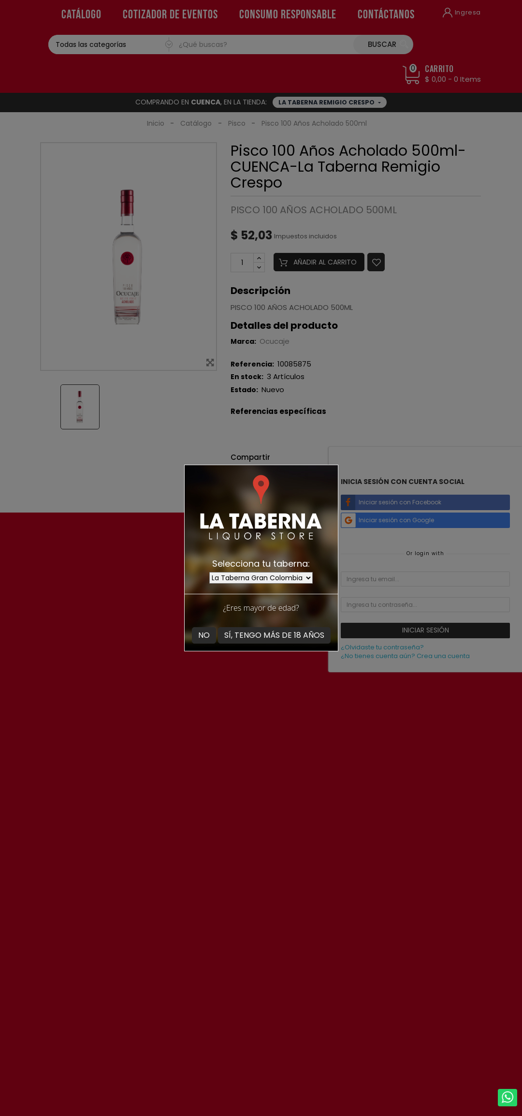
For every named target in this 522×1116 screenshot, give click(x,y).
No (204, 635)
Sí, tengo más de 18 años (274, 635)
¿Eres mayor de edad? (261, 607)
